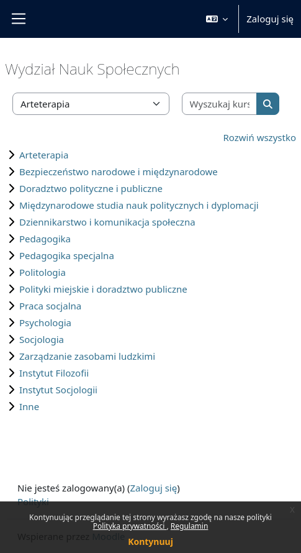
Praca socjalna (50, 305)
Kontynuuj (150, 541)
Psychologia (45, 322)
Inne (29, 406)
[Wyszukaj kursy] (220, 104)
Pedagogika (45, 238)
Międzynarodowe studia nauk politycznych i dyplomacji (139, 205)
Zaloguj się (270, 18)
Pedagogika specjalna (66, 255)
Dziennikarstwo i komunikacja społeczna (107, 222)
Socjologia (41, 339)
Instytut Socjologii (58, 389)
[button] (217, 19)
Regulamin (190, 526)
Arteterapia (43, 155)
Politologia (42, 272)
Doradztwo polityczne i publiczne (91, 188)
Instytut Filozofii (54, 373)
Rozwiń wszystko (260, 137)
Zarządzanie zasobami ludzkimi (87, 356)
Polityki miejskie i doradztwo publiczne (103, 289)
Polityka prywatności (130, 526)
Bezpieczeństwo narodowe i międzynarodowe (118, 171)
